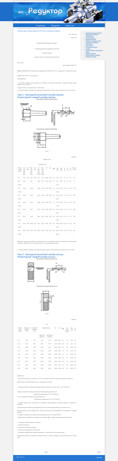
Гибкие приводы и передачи (93, 55)
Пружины (88, 49)
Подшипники (89, 44)
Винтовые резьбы (26, 28)
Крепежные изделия (91, 39)
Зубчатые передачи (91, 53)
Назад (46, 452)
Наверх (99, 452)
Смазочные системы (91, 56)
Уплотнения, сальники (91, 47)
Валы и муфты (89, 45)
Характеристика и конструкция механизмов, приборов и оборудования (93, 34)
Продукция (19, 28)
